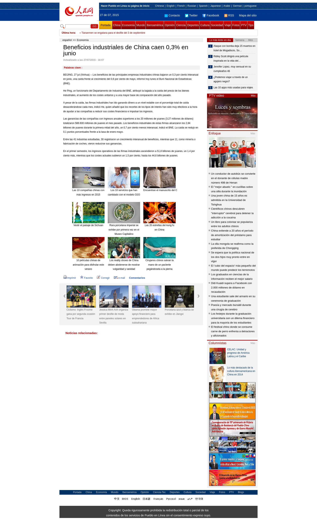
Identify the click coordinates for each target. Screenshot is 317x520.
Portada (105, 25)
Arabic (226, 5)
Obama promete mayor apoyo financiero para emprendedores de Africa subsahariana (145, 316)
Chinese (159, 5)
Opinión (169, 25)
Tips (251, 25)
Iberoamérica (155, 25)
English (170, 5)
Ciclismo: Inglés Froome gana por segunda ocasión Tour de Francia (81, 314)
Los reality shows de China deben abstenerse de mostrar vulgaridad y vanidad (124, 264)
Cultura (204, 25)
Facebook (211, 15)
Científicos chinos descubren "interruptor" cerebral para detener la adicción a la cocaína (232, 213)
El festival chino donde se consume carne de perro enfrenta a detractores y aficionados (233, 331)
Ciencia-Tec (159, 492)
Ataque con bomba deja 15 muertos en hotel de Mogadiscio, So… (234, 48)
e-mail (119, 278)
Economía (128, 25)
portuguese (250, 5)
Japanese (215, 5)
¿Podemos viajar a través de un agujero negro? (230, 79)
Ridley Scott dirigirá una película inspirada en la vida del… (230, 58)
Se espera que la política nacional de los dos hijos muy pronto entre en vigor (232, 257)
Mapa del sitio (248, 15)
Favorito (86, 278)
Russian (191, 5)
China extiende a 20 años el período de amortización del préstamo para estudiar (232, 235)
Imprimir (69, 278)
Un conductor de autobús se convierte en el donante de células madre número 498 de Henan (233, 178)
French (181, 5)
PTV (243, 25)
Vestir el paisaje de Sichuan (88, 225)
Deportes (193, 25)
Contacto (172, 15)
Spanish (203, 5)
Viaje (227, 25)
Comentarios (137, 277)
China (116, 25)
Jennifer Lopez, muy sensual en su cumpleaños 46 (232, 69)
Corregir (103, 278)
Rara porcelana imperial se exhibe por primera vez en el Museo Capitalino (124, 229)
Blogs (241, 492)
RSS (229, 15)
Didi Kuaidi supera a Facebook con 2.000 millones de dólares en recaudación (231, 287)
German (237, 5)
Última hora (68, 32)
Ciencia (181, 25)
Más (253, 95)
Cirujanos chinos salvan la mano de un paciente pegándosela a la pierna (159, 264)
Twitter (191, 15)
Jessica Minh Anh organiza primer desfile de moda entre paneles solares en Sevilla (113, 316)
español (67, 40)
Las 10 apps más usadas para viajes (233, 87)
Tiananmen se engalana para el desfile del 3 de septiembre (113, 32)
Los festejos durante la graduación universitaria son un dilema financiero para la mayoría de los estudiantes (233, 318)
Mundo (140, 25)
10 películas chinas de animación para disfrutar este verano (88, 264)
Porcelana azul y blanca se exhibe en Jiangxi (179, 312)
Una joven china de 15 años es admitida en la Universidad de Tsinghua (229, 200)
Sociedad (217, 25)
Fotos (235, 25)
